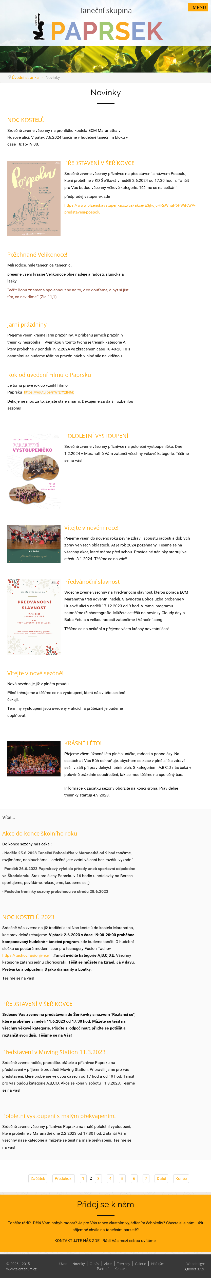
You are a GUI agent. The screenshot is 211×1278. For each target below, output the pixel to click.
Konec (181, 1178)
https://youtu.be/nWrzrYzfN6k (49, 392)
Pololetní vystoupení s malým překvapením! (59, 1116)
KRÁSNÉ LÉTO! (83, 743)
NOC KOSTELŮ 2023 (28, 917)
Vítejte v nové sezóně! (35, 673)
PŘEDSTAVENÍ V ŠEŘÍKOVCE (99, 163)
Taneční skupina (105, 23)
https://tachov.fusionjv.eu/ (26, 955)
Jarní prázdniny (27, 324)
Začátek (38, 1178)
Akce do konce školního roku (39, 833)
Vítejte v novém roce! (91, 527)
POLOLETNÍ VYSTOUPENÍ (96, 435)
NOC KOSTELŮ (26, 119)
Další (161, 1178)
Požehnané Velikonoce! (37, 254)
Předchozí (63, 1178)
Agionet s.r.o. (194, 1269)
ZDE (96, 1240)
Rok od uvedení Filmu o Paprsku (49, 374)
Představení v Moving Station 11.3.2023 (54, 1052)
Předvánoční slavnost (92, 581)
